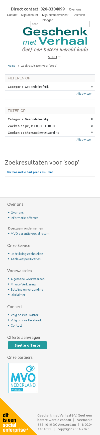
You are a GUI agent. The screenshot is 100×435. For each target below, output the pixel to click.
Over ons (75, 9)
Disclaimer (18, 294)
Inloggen (47, 20)
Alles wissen (85, 93)
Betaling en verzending (27, 289)
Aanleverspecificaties (25, 259)
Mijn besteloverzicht (55, 15)
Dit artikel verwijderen (92, 86)
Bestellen (79, 15)
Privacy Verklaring (23, 284)
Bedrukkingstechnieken (27, 253)
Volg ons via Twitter (24, 315)
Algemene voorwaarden (28, 279)
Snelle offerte (27, 345)
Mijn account (29, 15)
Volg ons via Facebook (26, 320)
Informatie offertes (24, 217)
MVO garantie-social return (30, 233)
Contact (12, 15)
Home (11, 65)
